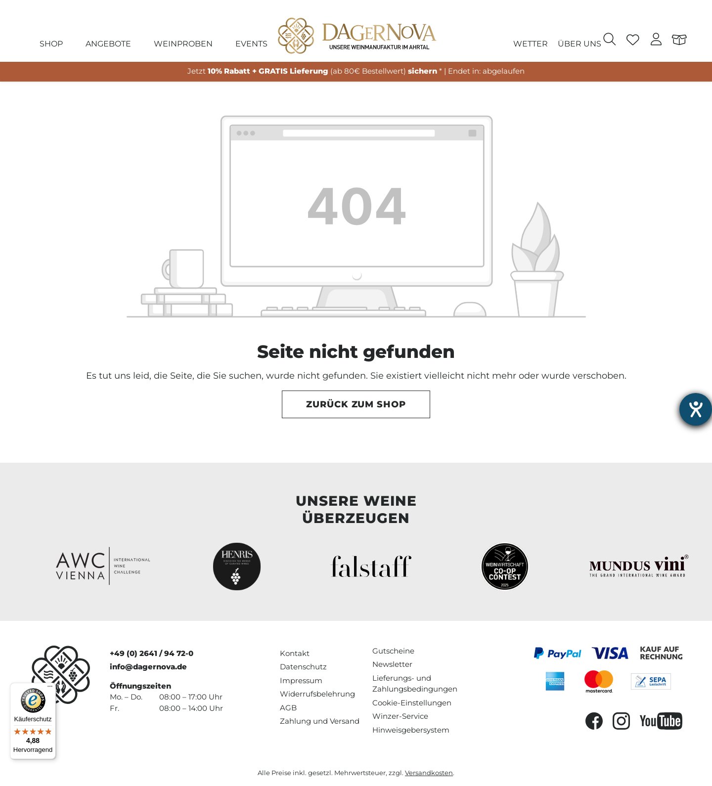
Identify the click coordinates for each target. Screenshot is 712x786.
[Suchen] (610, 40)
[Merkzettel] (633, 40)
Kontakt (295, 653)
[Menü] (50, 689)
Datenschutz (303, 666)
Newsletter (392, 664)
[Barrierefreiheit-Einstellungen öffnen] (695, 409)
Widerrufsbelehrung (317, 694)
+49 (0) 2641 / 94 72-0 (151, 653)
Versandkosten (429, 773)
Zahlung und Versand (319, 721)
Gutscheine (393, 650)
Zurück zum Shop (356, 404)
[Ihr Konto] (656, 40)
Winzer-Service (400, 716)
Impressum (301, 680)
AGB (288, 707)
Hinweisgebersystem (410, 730)
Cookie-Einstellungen (411, 702)
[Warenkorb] (679, 40)
